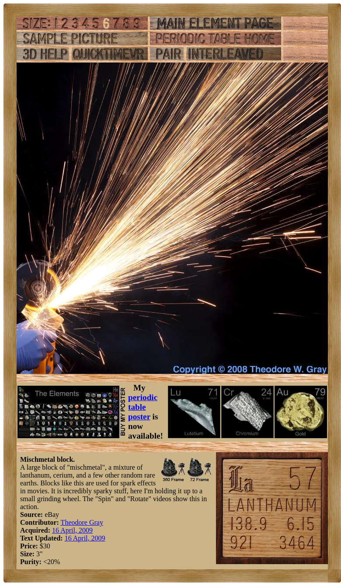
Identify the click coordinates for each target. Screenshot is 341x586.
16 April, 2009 (72, 530)
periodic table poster (142, 407)
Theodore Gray (82, 522)
